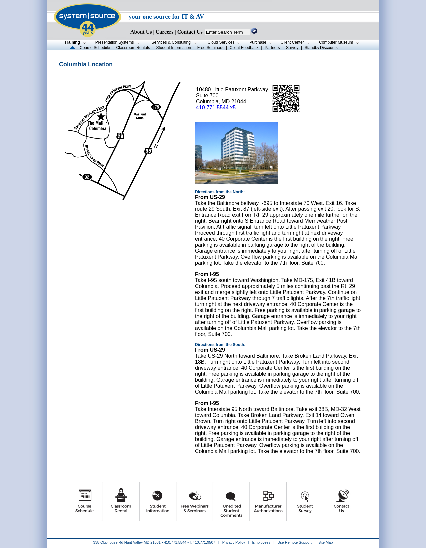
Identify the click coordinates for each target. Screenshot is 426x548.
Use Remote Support (294, 542)
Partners (272, 47)
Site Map (326, 542)
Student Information (173, 47)
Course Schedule (95, 47)
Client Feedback (244, 47)
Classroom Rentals (133, 47)
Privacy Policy (234, 542)
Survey (292, 47)
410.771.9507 (204, 542)
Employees (261, 542)
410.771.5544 (175, 542)
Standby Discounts (321, 47)
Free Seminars (210, 47)
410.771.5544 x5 (216, 107)
